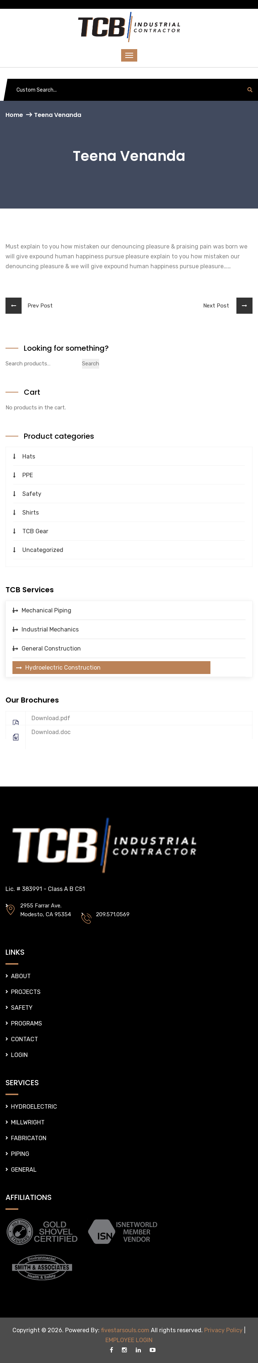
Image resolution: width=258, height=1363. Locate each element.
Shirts (30, 512)
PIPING (20, 1153)
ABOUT (21, 976)
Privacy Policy (223, 1330)
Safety (31, 493)
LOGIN (19, 1054)
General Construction (51, 648)
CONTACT (24, 1039)
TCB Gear (35, 531)
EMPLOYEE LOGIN (129, 1340)
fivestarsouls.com (125, 1330)
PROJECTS (26, 991)
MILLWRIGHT (28, 1122)
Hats (28, 456)
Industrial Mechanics (50, 629)
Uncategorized (42, 549)
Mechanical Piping (46, 610)
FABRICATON (28, 1138)
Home (14, 115)
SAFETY (22, 1007)
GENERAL (24, 1169)
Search (90, 363)
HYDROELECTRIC (34, 1106)
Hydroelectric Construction (63, 667)
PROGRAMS (26, 1023)
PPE (27, 475)
